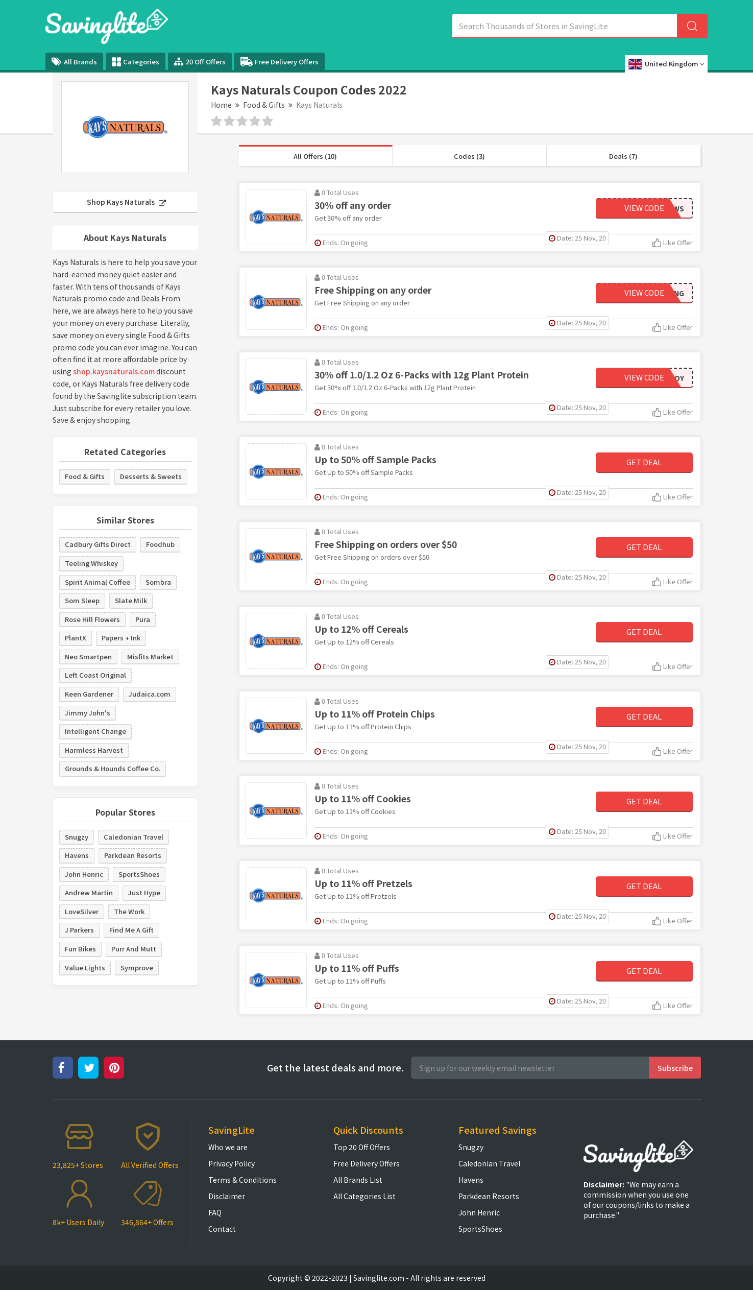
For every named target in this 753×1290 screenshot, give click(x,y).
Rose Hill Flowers (92, 619)
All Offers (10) (315, 156)
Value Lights (85, 967)
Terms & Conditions (242, 1180)
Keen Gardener (89, 694)
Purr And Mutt (133, 948)
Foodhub (160, 544)
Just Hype (144, 892)
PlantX (75, 637)
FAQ (215, 1212)
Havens (77, 855)
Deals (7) (623, 156)
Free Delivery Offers (279, 62)
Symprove (136, 967)
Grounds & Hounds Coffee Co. (112, 768)
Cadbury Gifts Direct (98, 544)
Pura (142, 619)
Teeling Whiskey (91, 563)
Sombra (158, 582)
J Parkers (79, 930)
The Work (129, 911)
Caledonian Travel (133, 837)
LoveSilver (82, 911)
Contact (222, 1229)
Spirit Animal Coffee (97, 582)
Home (221, 105)
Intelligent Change (95, 731)
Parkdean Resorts (132, 855)
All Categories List (364, 1196)
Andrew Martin (89, 892)
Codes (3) (469, 156)
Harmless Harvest (94, 750)
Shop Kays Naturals (126, 202)
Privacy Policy (231, 1163)
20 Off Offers (200, 61)
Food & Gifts (264, 105)
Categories (136, 62)
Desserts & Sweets (151, 476)
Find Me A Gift (131, 930)
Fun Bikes (80, 948)
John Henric (84, 874)
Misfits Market (150, 656)
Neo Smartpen (88, 656)
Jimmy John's (87, 713)
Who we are (228, 1147)
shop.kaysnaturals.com (114, 371)
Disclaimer (226, 1196)
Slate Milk (131, 600)
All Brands (74, 61)
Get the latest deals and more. (335, 1067)
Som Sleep (82, 600)
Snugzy (76, 837)
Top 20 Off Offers (361, 1147)
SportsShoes (139, 874)
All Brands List (357, 1180)
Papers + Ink (121, 637)
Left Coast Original (95, 675)
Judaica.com (150, 694)
